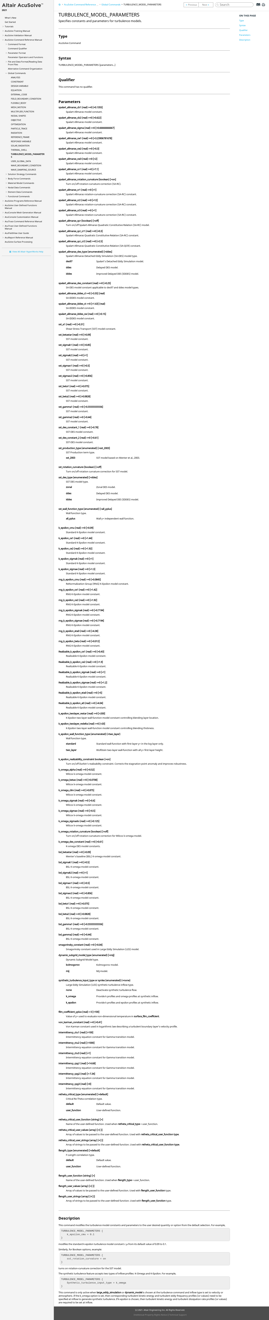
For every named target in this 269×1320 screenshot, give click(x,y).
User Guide (17, 233)
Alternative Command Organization (25, 68)
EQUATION (16, 90)
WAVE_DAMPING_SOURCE (23, 169)
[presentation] (127, 1244)
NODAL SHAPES (18, 115)
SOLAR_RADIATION (20, 145)
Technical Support (178, 1314)
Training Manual (17, 30)
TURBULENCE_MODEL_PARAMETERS (142, 4)
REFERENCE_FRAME (20, 137)
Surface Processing (18, 241)
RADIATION (16, 132)
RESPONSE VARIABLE (21, 141)
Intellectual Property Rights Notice (150, 1314)
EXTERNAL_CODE (19, 94)
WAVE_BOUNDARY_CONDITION (26, 165)
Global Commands (17, 73)
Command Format (17, 44)
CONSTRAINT (17, 81)
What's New (10, 17)
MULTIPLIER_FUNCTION (22, 111)
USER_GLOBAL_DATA (21, 161)
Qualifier (243, 30)
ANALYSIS (15, 77)
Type (241, 20)
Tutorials (9, 26)
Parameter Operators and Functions (25, 57)
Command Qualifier (17, 48)
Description (244, 39)
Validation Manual (18, 35)
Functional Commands (19, 196)
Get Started (10, 22)
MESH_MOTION (18, 107)
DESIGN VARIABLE (19, 86)
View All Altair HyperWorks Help (27, 251)
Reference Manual (19, 237)
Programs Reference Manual (23, 200)
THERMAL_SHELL (19, 149)
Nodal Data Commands (19, 187)
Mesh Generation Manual (23, 212)
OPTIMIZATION (18, 124)
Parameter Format (17, 53)
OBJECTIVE (16, 120)
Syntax (242, 25)
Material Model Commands (21, 183)
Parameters (244, 35)
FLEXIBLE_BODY (18, 103)
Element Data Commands (20, 192)
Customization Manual (21, 217)
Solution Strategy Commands (22, 174)
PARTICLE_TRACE (19, 128)
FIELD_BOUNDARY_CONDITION (26, 98)
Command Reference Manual (23, 39)
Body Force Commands (19, 178)
